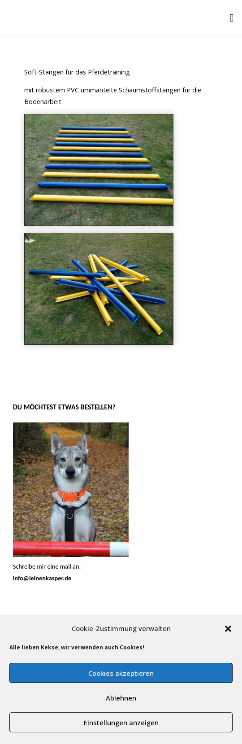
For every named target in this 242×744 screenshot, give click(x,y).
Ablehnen (121, 697)
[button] (228, 628)
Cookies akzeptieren (121, 673)
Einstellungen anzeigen (121, 722)
